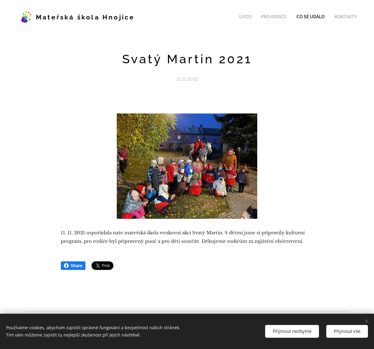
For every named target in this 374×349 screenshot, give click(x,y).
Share (73, 265)
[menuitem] (329, 17)
